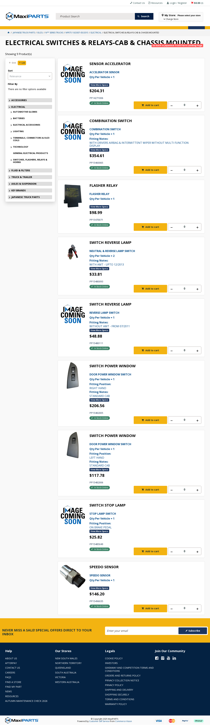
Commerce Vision (123, 721)
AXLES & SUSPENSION (80, 25)
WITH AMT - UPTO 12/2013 (139, 257)
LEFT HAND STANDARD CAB (139, 454)
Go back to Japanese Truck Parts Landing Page (177, 45)
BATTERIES (19, 118)
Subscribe (194, 630)
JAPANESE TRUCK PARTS (25, 197)
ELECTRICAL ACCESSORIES (26, 124)
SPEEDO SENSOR (104, 567)
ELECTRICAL (27, 25)
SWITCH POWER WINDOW (112, 366)
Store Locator (125, 25)
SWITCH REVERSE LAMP (110, 242)
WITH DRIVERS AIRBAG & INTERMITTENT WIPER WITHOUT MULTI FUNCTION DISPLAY (139, 137)
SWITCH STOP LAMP (107, 505)
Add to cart (152, 105)
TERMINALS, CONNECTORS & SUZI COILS (31, 139)
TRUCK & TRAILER (60, 25)
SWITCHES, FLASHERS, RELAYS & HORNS (30, 161)
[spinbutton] (184, 105)
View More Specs (99, 85)
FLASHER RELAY (103, 185)
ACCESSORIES (13, 25)
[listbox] (30, 76)
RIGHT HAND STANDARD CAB (139, 385)
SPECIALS (110, 25)
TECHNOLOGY (20, 146)
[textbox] (95, 12)
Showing (18, 54)
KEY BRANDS (97, 25)
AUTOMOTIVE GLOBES (25, 111)
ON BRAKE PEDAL (139, 520)
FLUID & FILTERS (42, 25)
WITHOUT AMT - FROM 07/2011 (139, 319)
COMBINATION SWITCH (110, 121)
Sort (10, 70)
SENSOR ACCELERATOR (110, 64)
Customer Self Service (99, 721)
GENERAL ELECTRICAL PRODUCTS (30, 153)
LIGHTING (18, 131)
